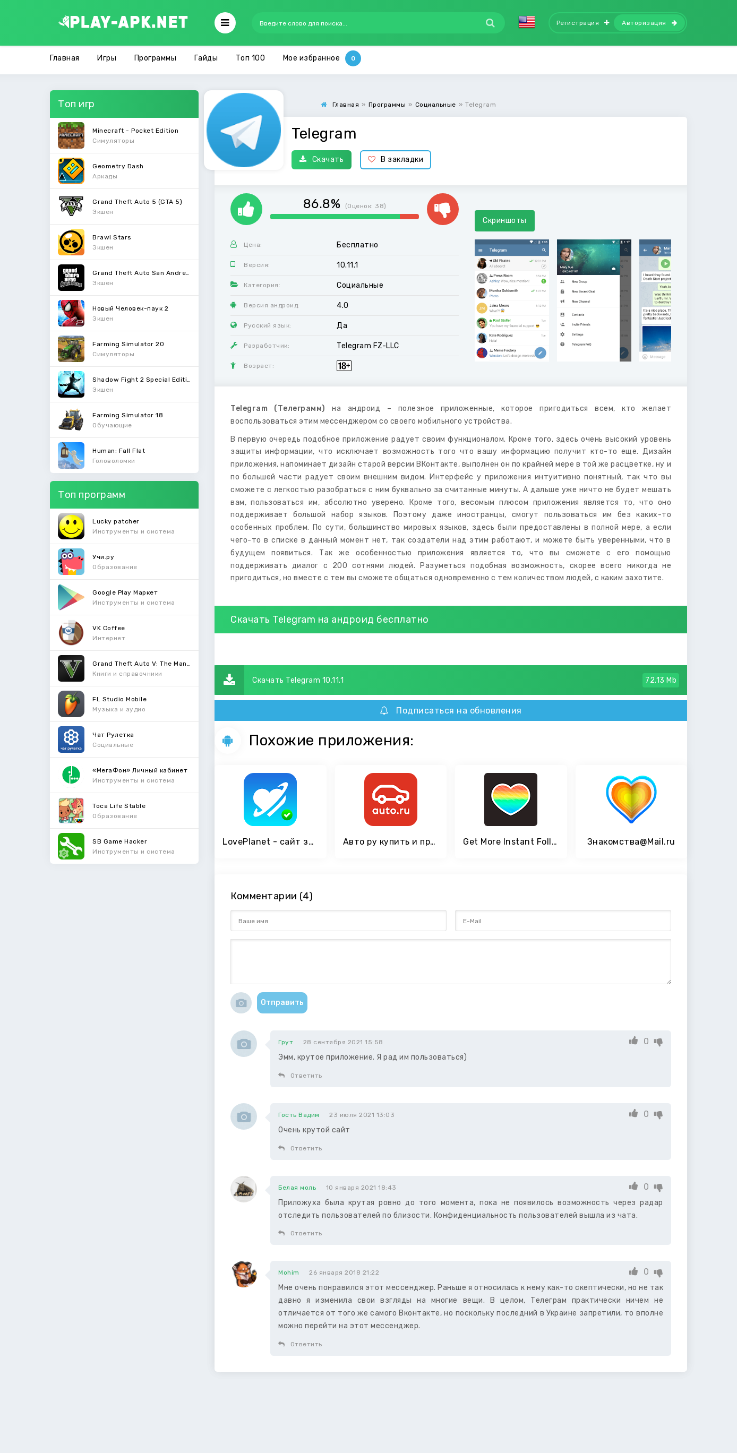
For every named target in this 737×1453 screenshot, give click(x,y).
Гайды (206, 58)
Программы (155, 58)
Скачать (321, 159)
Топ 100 (250, 58)
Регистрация (583, 23)
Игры (106, 58)
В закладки (396, 159)
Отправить (282, 1002)
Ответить (300, 1075)
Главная (65, 58)
